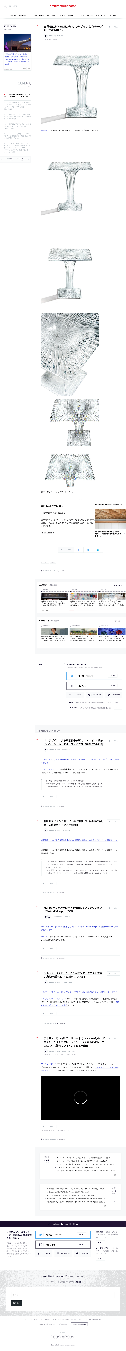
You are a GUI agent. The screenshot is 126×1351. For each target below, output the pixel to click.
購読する (16, 1303)
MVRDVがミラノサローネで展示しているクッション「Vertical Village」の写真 (17, 126)
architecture (54, 749)
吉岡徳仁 (55, 39)
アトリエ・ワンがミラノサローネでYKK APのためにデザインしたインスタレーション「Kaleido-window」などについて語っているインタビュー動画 (17, 148)
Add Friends (97, 695)
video (64, 1051)
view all (117, 585)
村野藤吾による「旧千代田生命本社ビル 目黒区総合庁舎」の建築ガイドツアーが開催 (17, 117)
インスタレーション (50, 1054)
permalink (61, 571)
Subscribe (116, 695)
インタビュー (62, 1054)
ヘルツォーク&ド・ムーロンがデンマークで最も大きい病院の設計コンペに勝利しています (17, 136)
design (51, 36)
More (117, 702)
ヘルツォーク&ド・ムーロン (52, 999)
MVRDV (44, 937)
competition (67, 982)
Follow (113, 675)
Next (28, 68)
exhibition (66, 749)
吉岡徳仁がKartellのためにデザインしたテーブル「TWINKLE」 (17, 96)
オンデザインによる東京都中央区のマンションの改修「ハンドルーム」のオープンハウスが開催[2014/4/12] (17, 106)
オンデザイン (46, 769)
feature (59, 36)
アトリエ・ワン (72, 1054)
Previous (25, 68)
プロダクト (48, 39)
